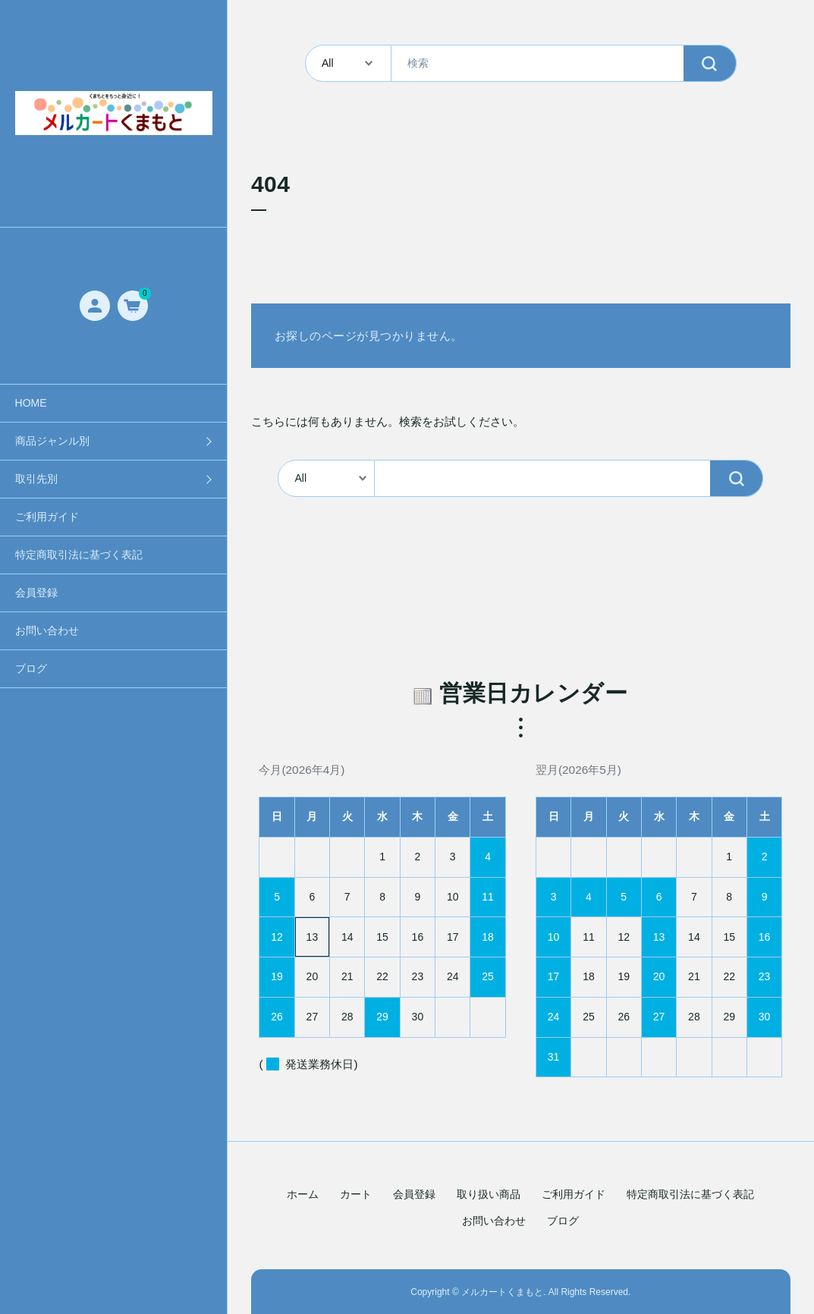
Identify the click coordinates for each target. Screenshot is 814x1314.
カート (356, 1194)
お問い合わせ (47, 630)
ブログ (31, 668)
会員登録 (36, 592)
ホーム (303, 1194)
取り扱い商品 (488, 1194)
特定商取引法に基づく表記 (79, 555)
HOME (31, 403)
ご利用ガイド (47, 517)
